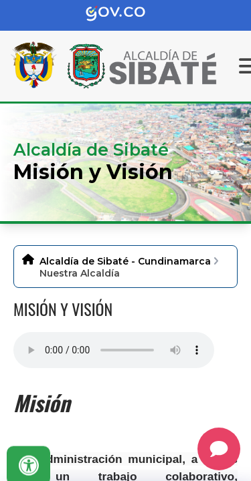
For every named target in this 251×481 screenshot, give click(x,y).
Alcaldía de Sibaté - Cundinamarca (125, 261)
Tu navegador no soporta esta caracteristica (113, 350)
